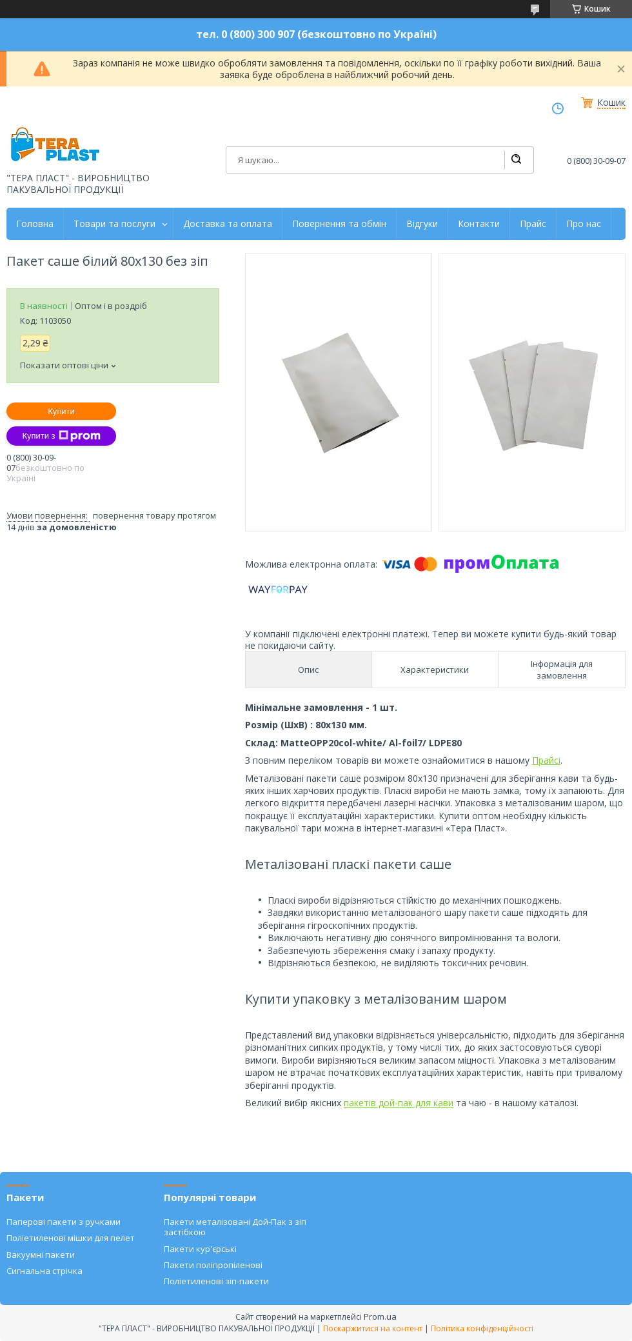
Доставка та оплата (227, 224)
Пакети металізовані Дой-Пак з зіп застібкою (235, 1227)
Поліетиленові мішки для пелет (70, 1238)
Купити (61, 411)
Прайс (533, 224)
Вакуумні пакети (40, 1254)
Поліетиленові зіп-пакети (216, 1281)
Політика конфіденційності (482, 1328)
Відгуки (422, 224)
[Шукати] (516, 160)
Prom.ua (380, 1316)
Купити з (61, 436)
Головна (35, 224)
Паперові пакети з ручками (63, 1221)
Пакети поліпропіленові (213, 1265)
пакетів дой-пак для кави (398, 1103)
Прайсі (546, 760)
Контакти (479, 224)
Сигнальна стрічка (44, 1270)
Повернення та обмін (339, 224)
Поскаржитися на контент (372, 1328)
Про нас (583, 224)
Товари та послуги (114, 224)
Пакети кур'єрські (200, 1249)
